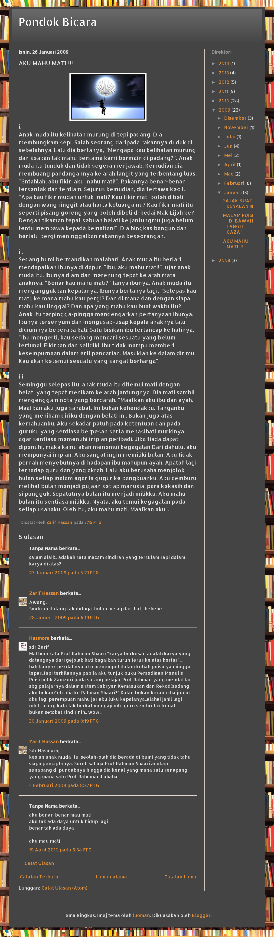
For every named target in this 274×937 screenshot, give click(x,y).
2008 (225, 260)
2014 (224, 63)
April (230, 164)
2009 (225, 110)
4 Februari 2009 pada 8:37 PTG (64, 785)
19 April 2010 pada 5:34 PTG (60, 850)
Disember (236, 118)
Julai (230, 136)
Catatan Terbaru (39, 877)
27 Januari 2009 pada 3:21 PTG (64, 572)
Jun (229, 146)
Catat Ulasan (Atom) (64, 888)
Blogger (201, 915)
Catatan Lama (180, 877)
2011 (224, 91)
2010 (225, 100)
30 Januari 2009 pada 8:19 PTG (64, 721)
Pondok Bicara (58, 21)
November (237, 127)
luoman (141, 915)
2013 (224, 73)
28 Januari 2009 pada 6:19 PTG (64, 617)
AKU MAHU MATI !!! (235, 243)
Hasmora (39, 638)
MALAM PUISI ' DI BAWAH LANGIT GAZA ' (238, 223)
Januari (233, 192)
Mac (229, 174)
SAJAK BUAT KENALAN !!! (238, 203)
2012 (225, 82)
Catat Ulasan (39, 863)
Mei (229, 155)
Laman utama (111, 877)
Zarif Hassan (44, 593)
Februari (234, 183)
